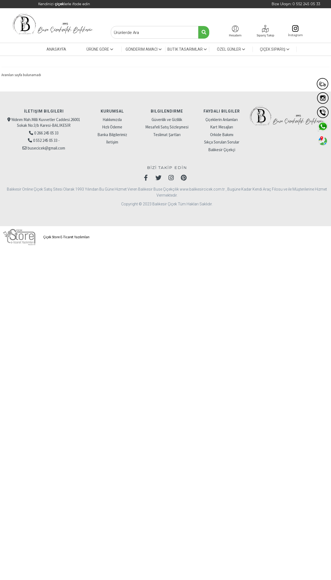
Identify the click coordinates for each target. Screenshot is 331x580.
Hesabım (235, 35)
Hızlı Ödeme (112, 127)
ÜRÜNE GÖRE (99, 49)
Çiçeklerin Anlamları (221, 119)
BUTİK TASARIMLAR (187, 49)
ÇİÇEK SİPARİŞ (274, 49)
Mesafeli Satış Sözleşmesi (166, 127)
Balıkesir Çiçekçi (221, 149)
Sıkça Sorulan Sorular (221, 142)
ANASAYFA (56, 49)
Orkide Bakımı (221, 134)
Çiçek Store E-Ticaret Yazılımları (45, 237)
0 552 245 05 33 (306, 4)
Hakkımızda (112, 119)
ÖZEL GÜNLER (231, 49)
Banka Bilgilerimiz (112, 134)
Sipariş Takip (265, 35)
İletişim (112, 142)
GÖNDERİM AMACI (144, 49)
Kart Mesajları (221, 127)
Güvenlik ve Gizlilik (167, 119)
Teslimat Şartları (167, 134)
